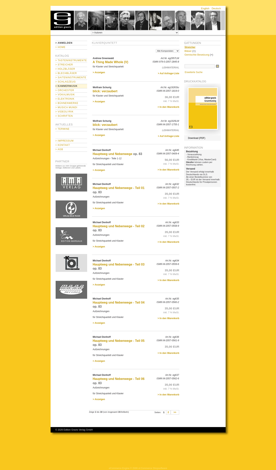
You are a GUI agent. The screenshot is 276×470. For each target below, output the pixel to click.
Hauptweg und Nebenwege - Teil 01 (119, 188)
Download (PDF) (196, 138)
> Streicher (64, 64)
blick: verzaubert (105, 91)
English (205, 8)
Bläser (188, 51)
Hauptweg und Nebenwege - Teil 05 (119, 340)
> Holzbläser (65, 69)
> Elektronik (64, 98)
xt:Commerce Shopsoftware (152, 468)
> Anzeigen (99, 72)
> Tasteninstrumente (71, 60)
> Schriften (64, 116)
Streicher (190, 47)
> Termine (62, 129)
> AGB (59, 149)
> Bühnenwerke (66, 103)
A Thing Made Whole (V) (110, 62)
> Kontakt (62, 145)
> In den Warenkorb (168, 107)
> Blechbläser (66, 73)
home (62, 20)
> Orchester (64, 90)
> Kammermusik (66, 86)
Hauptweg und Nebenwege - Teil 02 (119, 226)
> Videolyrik (64, 111)
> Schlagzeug (65, 81)
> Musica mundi (66, 107)
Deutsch (216, 8)
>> (175, 412)
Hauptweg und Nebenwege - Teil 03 (119, 264)
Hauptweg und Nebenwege (112, 154)
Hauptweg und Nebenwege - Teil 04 (119, 302)
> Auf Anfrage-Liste (168, 73)
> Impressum (64, 140)
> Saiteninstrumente (70, 77)
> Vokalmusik (65, 94)
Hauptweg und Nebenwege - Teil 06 (119, 378)
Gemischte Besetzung (197, 54)
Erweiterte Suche (193, 72)
